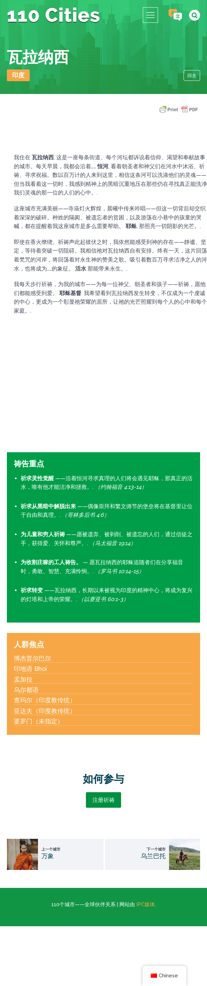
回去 (191, 75)
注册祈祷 (103, 800)
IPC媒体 (145, 904)
